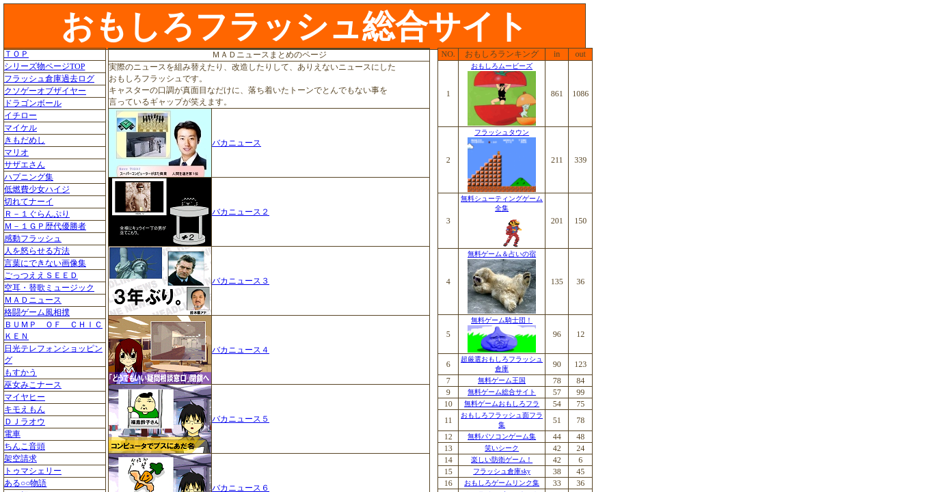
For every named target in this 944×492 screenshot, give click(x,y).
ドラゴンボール (33, 103)
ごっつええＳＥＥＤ (41, 275)
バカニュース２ (240, 212)
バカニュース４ (240, 350)
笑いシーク (502, 448)
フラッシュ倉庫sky (501, 471)
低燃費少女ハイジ (37, 189)
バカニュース (236, 143)
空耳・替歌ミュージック (49, 287)
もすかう (20, 372)
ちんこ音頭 (24, 446)
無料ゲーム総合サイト (502, 392)
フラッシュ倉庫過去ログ (49, 78)
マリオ (16, 152)
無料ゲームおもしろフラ (501, 403)
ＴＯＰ (16, 54)
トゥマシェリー (33, 471)
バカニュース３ (240, 281)
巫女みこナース (33, 385)
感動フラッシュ (33, 238)
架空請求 (20, 458)
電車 (12, 434)
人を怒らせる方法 (37, 251)
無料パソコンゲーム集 (502, 436)
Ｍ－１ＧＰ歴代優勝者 (45, 226)
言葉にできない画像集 (45, 263)
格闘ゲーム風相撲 (37, 312)
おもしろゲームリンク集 (501, 483)
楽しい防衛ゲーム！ (501, 459)
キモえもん (24, 409)
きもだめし (24, 140)
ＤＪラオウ (24, 421)
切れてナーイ (28, 201)
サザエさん (24, 164)
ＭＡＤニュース (33, 300)
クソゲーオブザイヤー (45, 91)
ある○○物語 (25, 483)
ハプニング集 (28, 177)
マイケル (20, 128)
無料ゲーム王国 (502, 380)
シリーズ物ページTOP (44, 66)
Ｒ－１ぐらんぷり (37, 214)
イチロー (20, 115)
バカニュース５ (240, 419)
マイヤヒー (24, 397)
